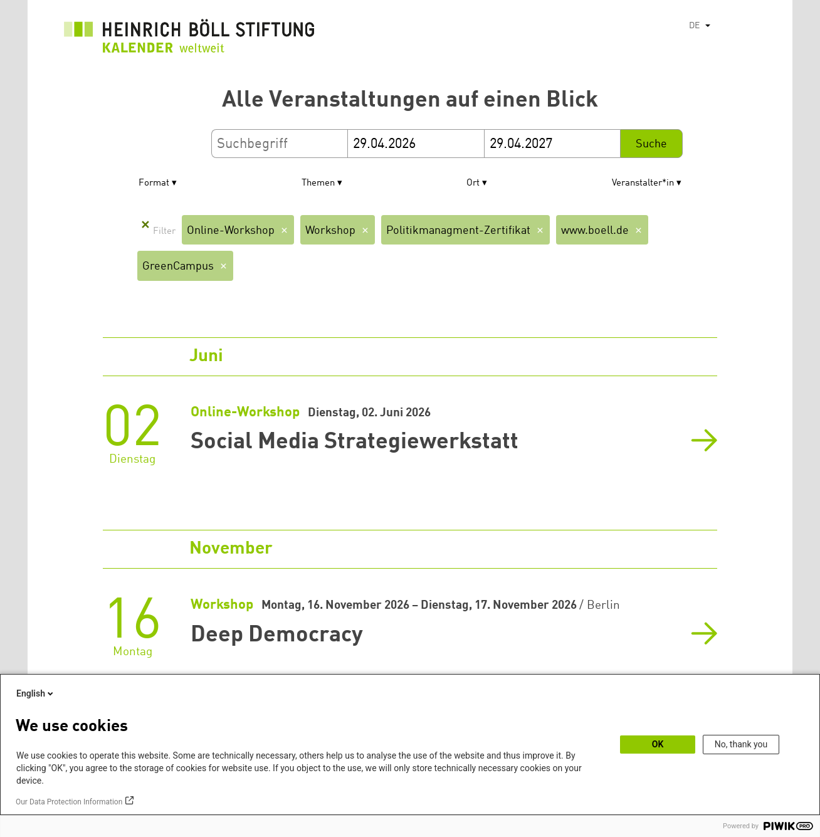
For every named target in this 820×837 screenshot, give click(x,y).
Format (154, 183)
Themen (318, 183)
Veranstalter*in (643, 183)
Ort (473, 183)
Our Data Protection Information (69, 802)
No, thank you (741, 744)
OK (658, 744)
